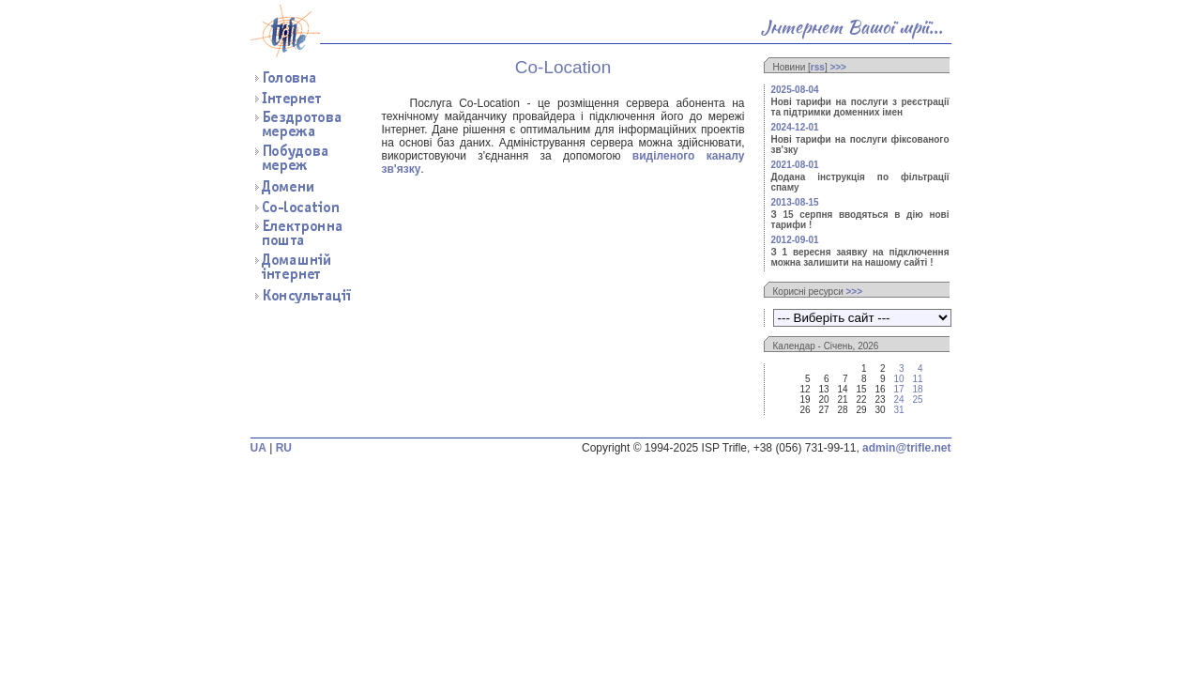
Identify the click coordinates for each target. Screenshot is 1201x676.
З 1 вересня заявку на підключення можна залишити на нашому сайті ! (860, 257)
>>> (837, 67)
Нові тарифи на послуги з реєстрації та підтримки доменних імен (860, 107)
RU (284, 447)
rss (818, 67)
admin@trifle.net (906, 447)
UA (258, 447)
